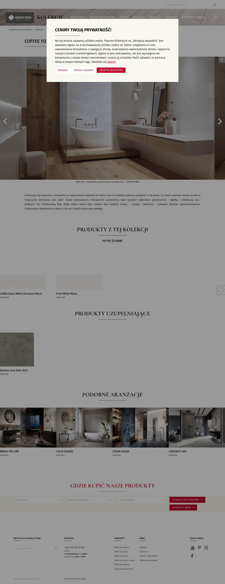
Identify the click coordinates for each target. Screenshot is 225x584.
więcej (111, 61)
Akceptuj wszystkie (111, 70)
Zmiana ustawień (83, 70)
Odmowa (63, 70)
